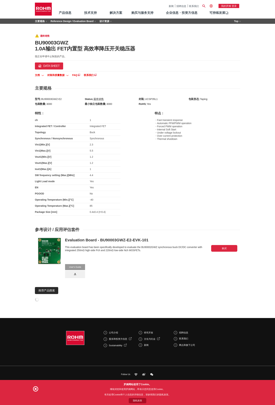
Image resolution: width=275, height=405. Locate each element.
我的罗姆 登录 (229, 6)
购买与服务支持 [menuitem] (142, 13)
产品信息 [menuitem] (65, 13)
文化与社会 (149, 339)
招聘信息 (181, 6)
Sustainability (115, 345)
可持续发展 (217, 13)
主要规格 (40, 21)
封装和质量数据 (58, 75)
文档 (39, 75)
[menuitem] (217, 13)
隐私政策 (137, 400)
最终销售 (98, 98)
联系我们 (194, 6)
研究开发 (148, 332)
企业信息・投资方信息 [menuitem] (181, 13)
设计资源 (104, 21)
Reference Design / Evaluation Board (72, 21)
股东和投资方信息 (118, 339)
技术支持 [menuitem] (90, 13)
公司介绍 (113, 332)
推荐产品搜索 (46, 290)
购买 (224, 248)
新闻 (171, 6)
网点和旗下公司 (187, 345)
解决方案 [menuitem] (116, 13)
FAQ (76, 75)
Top (236, 21)
